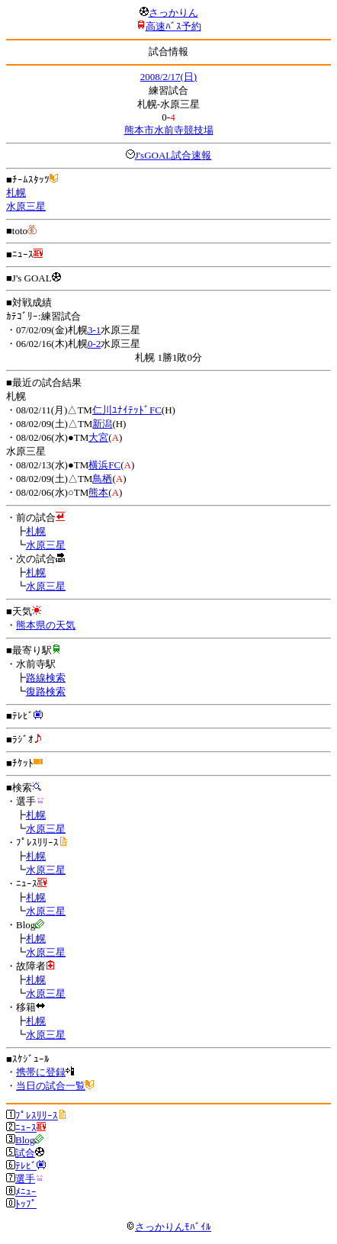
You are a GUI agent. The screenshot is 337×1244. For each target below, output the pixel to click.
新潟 (102, 423)
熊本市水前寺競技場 (168, 130)
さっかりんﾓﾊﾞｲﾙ (168, 1227)
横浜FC (104, 465)
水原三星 (26, 206)
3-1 (94, 330)
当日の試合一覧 (50, 1085)
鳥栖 (102, 478)
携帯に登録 (41, 1072)
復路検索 (46, 691)
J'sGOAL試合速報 (173, 155)
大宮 (98, 437)
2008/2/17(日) (168, 76)
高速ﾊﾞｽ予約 (173, 26)
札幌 (16, 192)
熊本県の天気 (45, 625)
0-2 (94, 343)
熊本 (98, 492)
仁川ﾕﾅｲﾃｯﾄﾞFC (127, 410)
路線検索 (46, 677)
